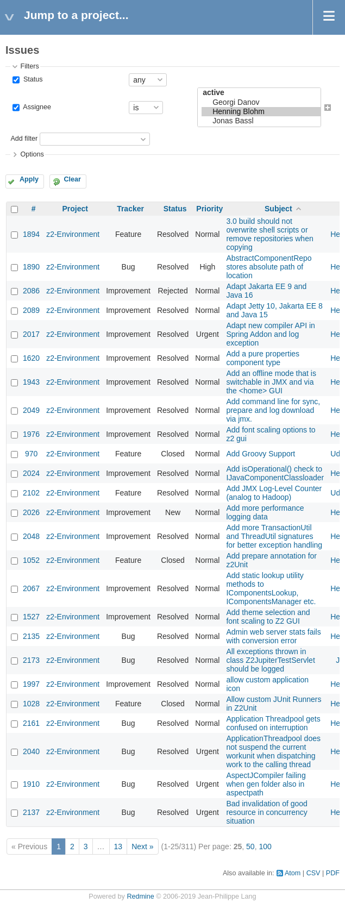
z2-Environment (72, 234)
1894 (31, 234)
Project (74, 208)
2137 (31, 812)
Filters (29, 66)
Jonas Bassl (261, 121)
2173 (31, 660)
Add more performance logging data (265, 512)
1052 (31, 560)
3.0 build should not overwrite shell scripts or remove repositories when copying (269, 234)
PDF (333, 873)
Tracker (130, 208)
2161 (31, 723)
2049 (31, 410)
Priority (209, 208)
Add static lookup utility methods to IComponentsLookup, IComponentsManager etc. (271, 588)
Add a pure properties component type (262, 358)
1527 (31, 616)
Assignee (36, 107)
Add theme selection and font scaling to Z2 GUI (268, 616)
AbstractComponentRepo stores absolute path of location (268, 267)
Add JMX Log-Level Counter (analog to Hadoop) (274, 492)
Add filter (23, 139)
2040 (31, 751)
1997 (31, 684)
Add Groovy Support (260, 453)
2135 (31, 636)
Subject (278, 208)
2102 (31, 492)
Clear (72, 179)
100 (265, 846)
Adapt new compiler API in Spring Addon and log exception (270, 334)
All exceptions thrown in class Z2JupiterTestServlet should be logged (270, 660)
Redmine (140, 896)
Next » (142, 846)
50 (250, 846)
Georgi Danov (261, 102)
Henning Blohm (261, 111)
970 (31, 453)
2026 (31, 512)
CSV (313, 873)
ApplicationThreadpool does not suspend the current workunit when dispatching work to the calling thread (273, 751)
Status (31, 79)
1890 (31, 266)
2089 (31, 310)
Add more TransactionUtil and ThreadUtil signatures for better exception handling (274, 536)
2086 (31, 290)
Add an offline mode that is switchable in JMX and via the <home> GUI (271, 382)
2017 (31, 334)
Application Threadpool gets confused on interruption (273, 723)
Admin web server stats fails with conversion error (273, 636)
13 (118, 846)
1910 (31, 784)
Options (31, 154)
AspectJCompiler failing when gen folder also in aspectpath (265, 784)
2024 (31, 473)
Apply (29, 179)
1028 (31, 703)
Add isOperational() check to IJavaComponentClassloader (275, 473)
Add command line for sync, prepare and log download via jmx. (273, 410)
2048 (31, 536)
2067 (31, 588)
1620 (31, 358)
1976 (31, 434)
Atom (292, 873)
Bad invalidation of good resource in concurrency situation (266, 812)
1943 (31, 382)
